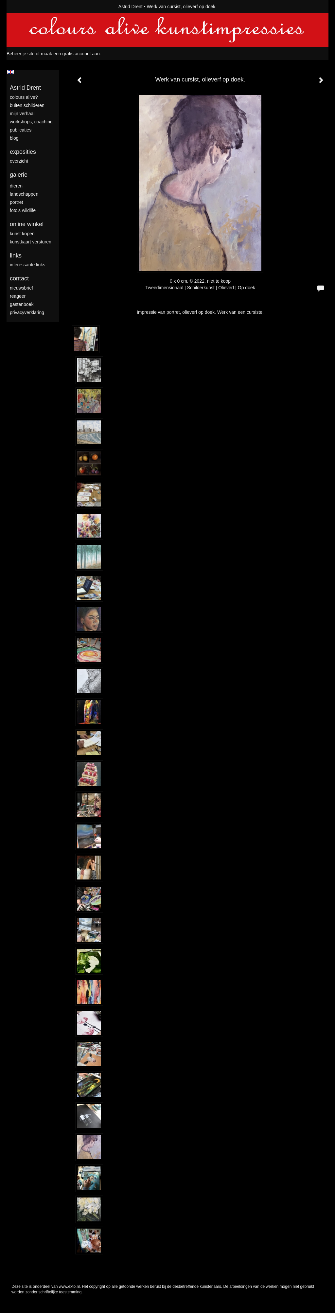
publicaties (20, 130)
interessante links (27, 264)
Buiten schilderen (27, 105)
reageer (18, 296)
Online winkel (27, 224)
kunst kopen (22, 233)
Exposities (23, 152)
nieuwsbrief (21, 288)
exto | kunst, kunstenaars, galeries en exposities (25, 6)
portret (16, 202)
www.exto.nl (69, 1286)
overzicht (19, 161)
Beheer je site (21, 53)
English (10, 72)
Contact (19, 278)
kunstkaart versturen (30, 241)
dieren (16, 185)
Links (16, 255)
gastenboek (21, 304)
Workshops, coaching (31, 121)
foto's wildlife (23, 210)
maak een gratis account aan (70, 53)
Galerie (18, 174)
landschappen (24, 194)
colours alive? (24, 97)
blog (14, 138)
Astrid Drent (130, 6)
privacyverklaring (27, 312)
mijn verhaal (22, 113)
